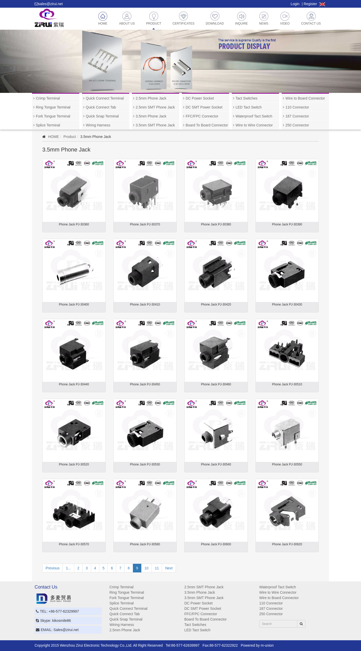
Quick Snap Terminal (102, 116)
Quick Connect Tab (101, 107)
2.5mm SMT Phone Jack (155, 107)
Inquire (241, 18)
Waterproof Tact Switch (254, 116)
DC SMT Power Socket (204, 107)
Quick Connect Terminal (105, 98)
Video (285, 18)
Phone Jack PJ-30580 (145, 544)
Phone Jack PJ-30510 (287, 384)
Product (153, 18)
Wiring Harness (98, 125)
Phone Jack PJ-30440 (74, 384)
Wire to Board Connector (305, 98)
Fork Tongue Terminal (53, 116)
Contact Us (311, 18)
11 (157, 568)
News (264, 18)
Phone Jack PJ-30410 (145, 304)
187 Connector (297, 116)
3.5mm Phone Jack (151, 116)
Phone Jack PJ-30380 (216, 224)
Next (169, 568)
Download (215, 18)
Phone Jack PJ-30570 (74, 544)
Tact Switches (247, 98)
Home (103, 18)
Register (310, 4)
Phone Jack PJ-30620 (287, 544)
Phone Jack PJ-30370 (145, 224)
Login (295, 4)
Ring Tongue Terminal (53, 107)
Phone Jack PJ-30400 (74, 304)
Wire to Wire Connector (254, 125)
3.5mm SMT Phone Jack (155, 125)
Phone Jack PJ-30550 (287, 464)
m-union (267, 645)
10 (146, 568)
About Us (127, 18)
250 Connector (297, 125)
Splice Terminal (48, 125)
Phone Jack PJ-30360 (74, 224)
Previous (52, 568)
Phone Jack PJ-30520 (74, 464)
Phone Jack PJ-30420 (216, 304)
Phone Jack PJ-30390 (287, 224)
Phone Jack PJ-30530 (145, 464)
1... (68, 568)
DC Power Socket (200, 98)
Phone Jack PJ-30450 (145, 384)
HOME (53, 137)
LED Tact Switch (249, 107)
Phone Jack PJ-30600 (216, 544)
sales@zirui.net (50, 4)
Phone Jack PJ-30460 (216, 384)
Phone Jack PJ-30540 (216, 464)
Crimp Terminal (48, 98)
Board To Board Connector (207, 125)
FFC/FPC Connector (202, 116)
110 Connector (297, 107)
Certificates (184, 18)
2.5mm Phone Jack (151, 98)
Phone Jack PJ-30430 (287, 304)
